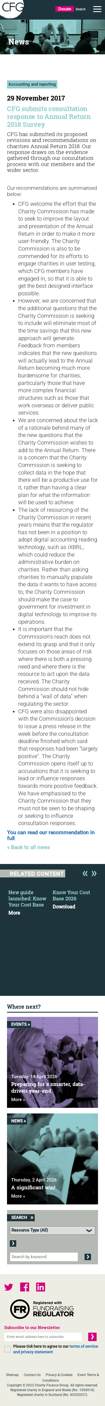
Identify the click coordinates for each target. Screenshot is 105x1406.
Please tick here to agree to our (55, 1349)
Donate (64, 8)
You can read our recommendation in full (51, 836)
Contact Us (32, 1375)
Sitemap (12, 1375)
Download (64, 906)
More (14, 912)
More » (18, 1099)
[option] (30, 900)
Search (81, 9)
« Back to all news (28, 848)
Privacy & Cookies (59, 1375)
